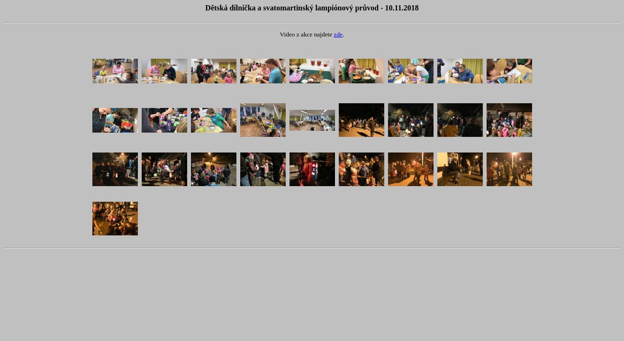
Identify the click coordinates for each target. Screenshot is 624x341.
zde (338, 34)
